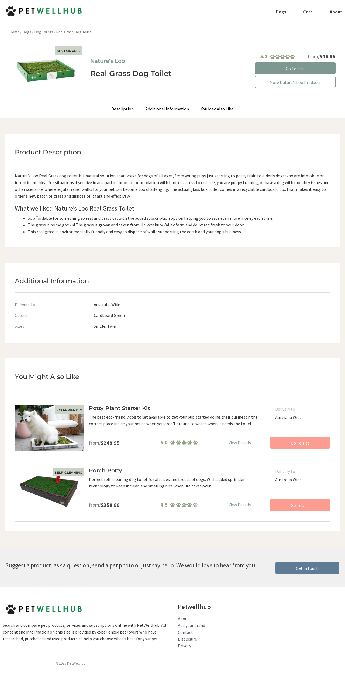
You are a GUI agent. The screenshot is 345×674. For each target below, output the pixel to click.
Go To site (300, 443)
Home (14, 31)
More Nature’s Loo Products (295, 82)
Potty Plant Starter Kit (119, 408)
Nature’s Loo (107, 61)
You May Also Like (216, 108)
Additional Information (167, 108)
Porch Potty (105, 470)
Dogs (26, 31)
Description (123, 108)
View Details (240, 442)
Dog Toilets (43, 31)
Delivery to (285, 409)
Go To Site (295, 68)
